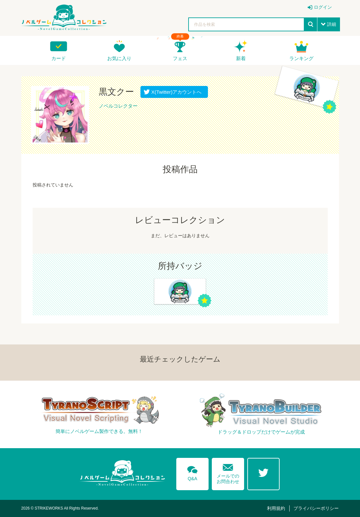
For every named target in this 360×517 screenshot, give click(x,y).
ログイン (323, 7)
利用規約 (276, 508)
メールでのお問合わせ (228, 472)
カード (58, 58)
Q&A (192, 472)
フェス (180, 58)
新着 (241, 58)
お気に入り (119, 58)
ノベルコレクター (118, 106)
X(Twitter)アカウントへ (175, 92)
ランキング (301, 58)
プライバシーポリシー (316, 508)
